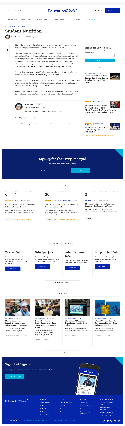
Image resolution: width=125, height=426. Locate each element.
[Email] (52, 170)
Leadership (23, 19)
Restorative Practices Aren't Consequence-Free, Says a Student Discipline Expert (45, 324)
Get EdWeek (83, 399)
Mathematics (89, 200)
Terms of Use (58, 420)
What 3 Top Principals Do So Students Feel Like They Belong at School (106, 323)
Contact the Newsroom (66, 411)
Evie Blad (67, 335)
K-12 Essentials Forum (101, 200)
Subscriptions (84, 402)
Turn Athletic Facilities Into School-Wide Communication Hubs (61, 205)
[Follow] (39, 104)
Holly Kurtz (17, 37)
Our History (43, 405)
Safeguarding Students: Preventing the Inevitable (96, 129)
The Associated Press (91, 86)
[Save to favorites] (7, 50)
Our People (43, 408)
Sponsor (93, 103)
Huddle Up (28, 219)
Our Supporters (44, 411)
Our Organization (45, 402)
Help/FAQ (62, 405)
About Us (43, 399)
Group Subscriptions (85, 408)
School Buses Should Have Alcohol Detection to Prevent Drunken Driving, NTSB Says (96, 79)
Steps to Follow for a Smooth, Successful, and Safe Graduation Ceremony (16, 323)
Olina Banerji (38, 339)
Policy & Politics (37, 19)
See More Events (62, 233)
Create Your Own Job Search (62, 282)
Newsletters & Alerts (85, 405)
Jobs (89, 19)
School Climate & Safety (15, 26)
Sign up (80, 170)
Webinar (27, 200)
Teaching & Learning (55, 19)
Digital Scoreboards (71, 219)
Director (27, 107)
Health (28, 118)
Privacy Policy (70, 420)
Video (92, 124)
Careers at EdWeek (45, 415)
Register (9, 219)
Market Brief (100, 19)
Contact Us (63, 399)
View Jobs (13, 268)
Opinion (81, 19)
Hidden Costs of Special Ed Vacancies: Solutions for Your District (20, 205)
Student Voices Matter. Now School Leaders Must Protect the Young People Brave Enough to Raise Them (100, 109)
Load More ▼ (62, 352)
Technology (71, 19)
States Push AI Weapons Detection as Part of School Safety (76, 323)
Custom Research (105, 415)
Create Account (14, 376)
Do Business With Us (106, 399)
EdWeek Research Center (38, 107)
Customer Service (65, 408)
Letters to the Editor (66, 402)
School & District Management (62, 200)
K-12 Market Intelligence (107, 412)
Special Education (17, 200)
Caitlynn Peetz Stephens (12, 335)
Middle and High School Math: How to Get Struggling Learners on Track (100, 205)
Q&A (53, 318)
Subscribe (112, 10)
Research (36, 118)
